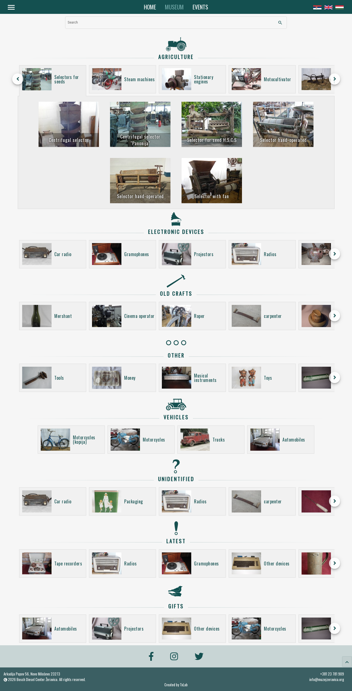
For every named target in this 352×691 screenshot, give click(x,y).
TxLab (184, 684)
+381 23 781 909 (332, 674)
